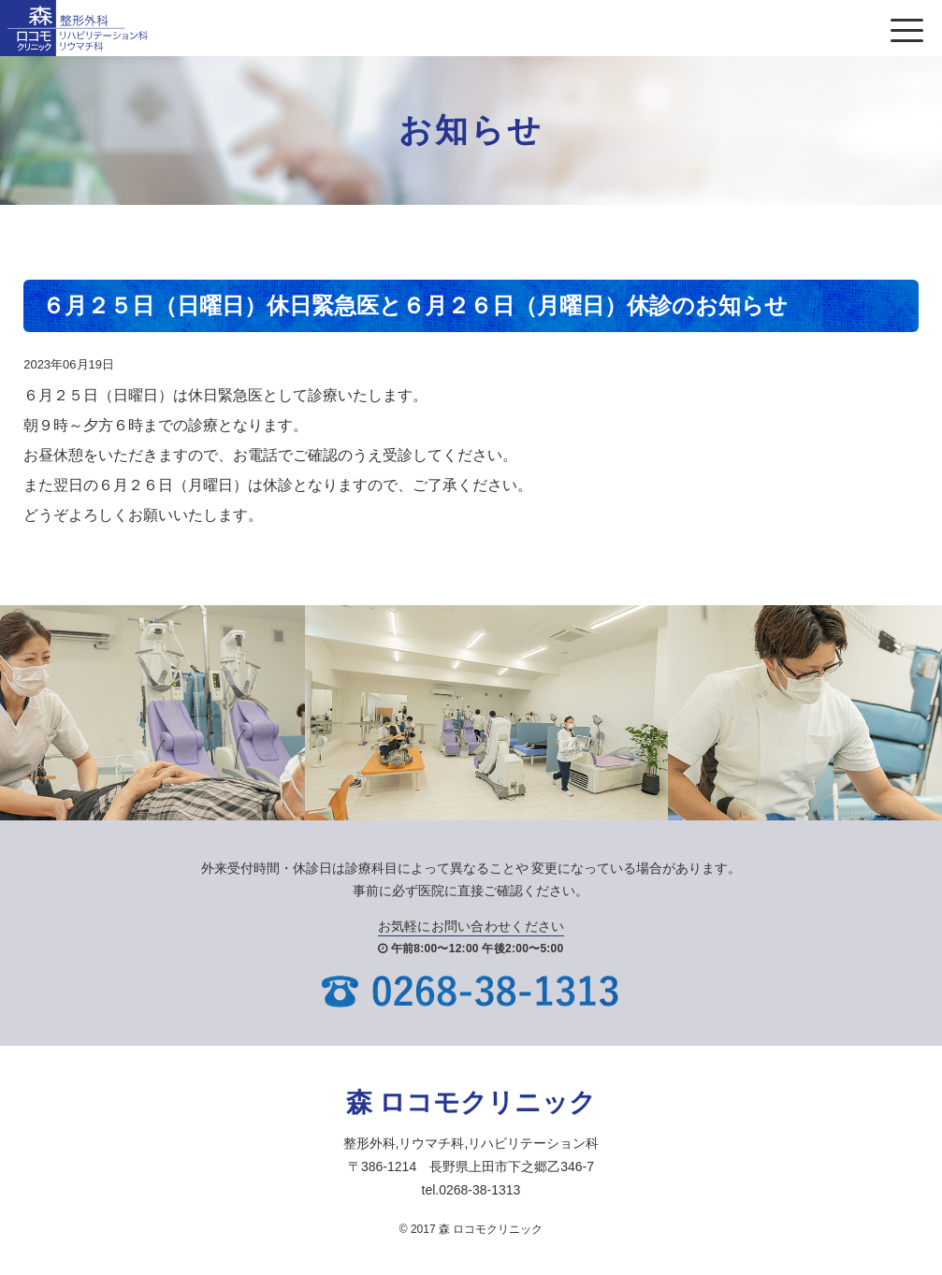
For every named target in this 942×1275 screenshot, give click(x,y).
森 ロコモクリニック (471, 1102)
